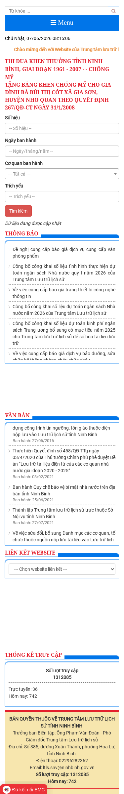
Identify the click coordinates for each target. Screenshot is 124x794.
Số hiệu (12, 117)
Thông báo (21, 233)
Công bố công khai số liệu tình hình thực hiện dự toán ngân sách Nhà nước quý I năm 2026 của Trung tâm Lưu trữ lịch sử (64, 273)
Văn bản (17, 415)
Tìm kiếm (18, 211)
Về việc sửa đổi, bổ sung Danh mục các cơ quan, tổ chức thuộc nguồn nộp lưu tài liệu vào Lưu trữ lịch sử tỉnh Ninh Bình (64, 541)
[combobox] (62, 173)
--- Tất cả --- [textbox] (19, 174)
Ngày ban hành (20, 140)
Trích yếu (14, 185)
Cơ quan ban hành (24, 163)
